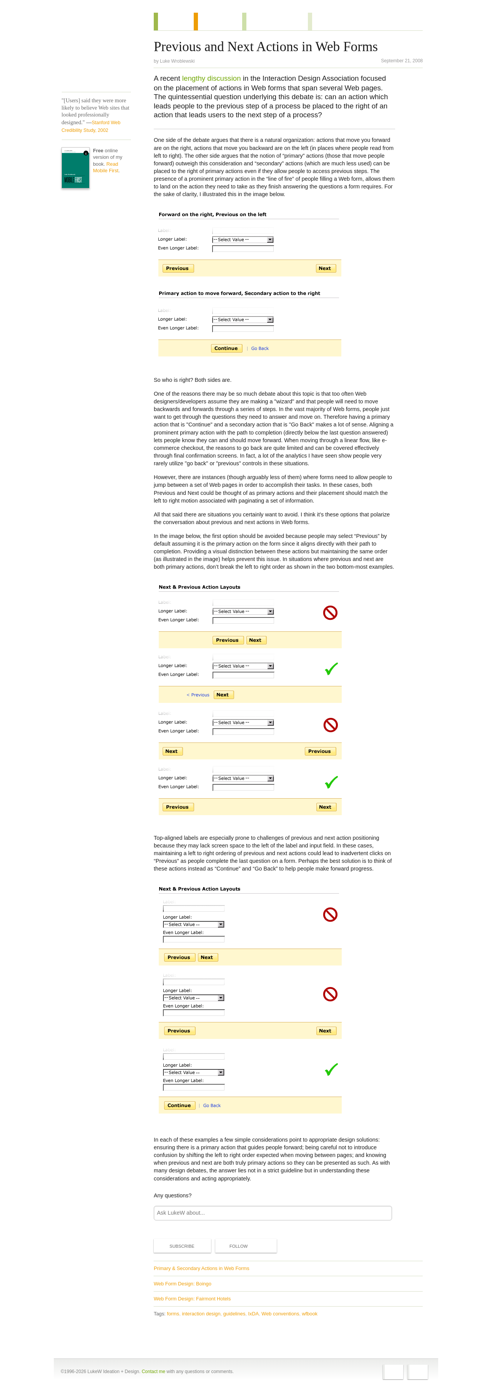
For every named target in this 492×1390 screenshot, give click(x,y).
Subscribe (175, 1245)
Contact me (153, 1371)
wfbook (309, 1314)
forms (173, 1314)
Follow (232, 1246)
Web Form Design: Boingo (182, 1284)
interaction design (201, 1314)
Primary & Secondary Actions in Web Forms (201, 1268)
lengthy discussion (211, 78)
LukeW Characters (96, 64)
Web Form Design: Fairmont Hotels (192, 1299)
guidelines (234, 1314)
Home (94, 23)
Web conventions (280, 1314)
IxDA (253, 1314)
